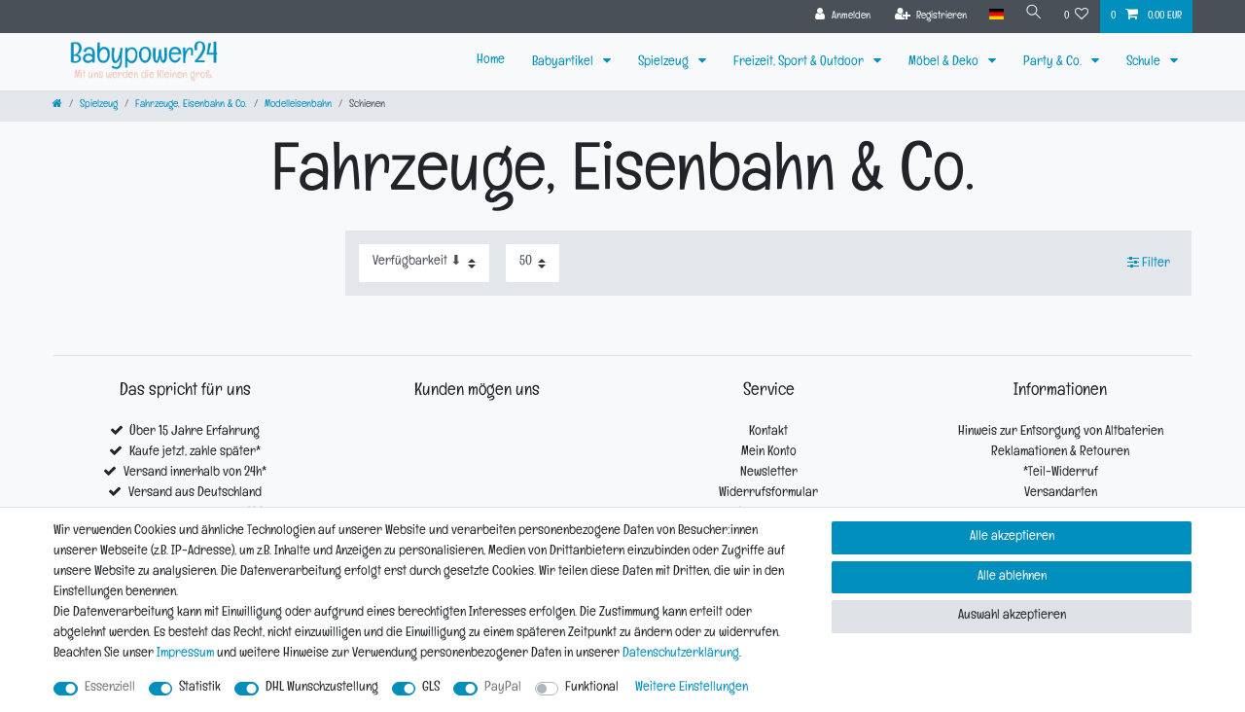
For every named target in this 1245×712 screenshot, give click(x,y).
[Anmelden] (842, 16)
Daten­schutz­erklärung (680, 654)
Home (491, 60)
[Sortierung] (424, 263)
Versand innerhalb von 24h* (195, 473)
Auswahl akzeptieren (1012, 616)
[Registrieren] (931, 16)
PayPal (502, 688)
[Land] (996, 15)
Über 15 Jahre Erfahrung (194, 432)
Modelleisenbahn (298, 105)
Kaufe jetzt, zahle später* (195, 452)
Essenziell (110, 688)
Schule (1144, 62)
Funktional (592, 688)
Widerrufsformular (768, 493)
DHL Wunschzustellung (322, 688)
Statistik (200, 688)
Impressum (185, 654)
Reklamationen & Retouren (1060, 452)
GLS (431, 688)
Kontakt (768, 432)
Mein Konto (769, 452)
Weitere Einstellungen (691, 688)
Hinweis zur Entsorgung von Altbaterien (1060, 432)
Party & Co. (1054, 62)
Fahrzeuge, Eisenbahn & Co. (191, 105)
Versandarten (1060, 493)
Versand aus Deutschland (195, 493)
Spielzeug (665, 62)
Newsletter (769, 473)
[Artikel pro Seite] (532, 263)
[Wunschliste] (1076, 16)
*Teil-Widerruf (1060, 473)
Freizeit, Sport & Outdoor (800, 62)
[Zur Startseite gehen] (57, 105)
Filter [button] (1149, 262)
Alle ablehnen (1012, 577)
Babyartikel (564, 62)
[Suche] (1033, 15)
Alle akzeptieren (1012, 537)
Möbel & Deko (944, 62)
